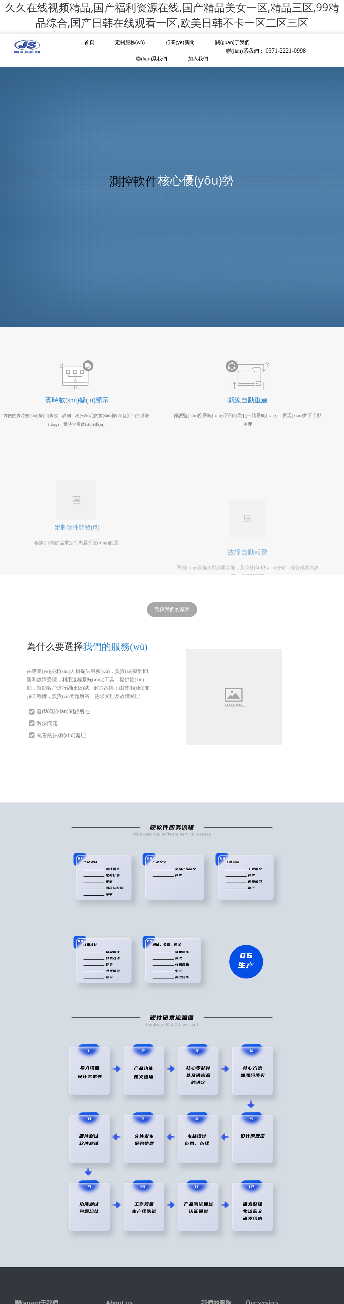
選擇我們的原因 (172, 609)
